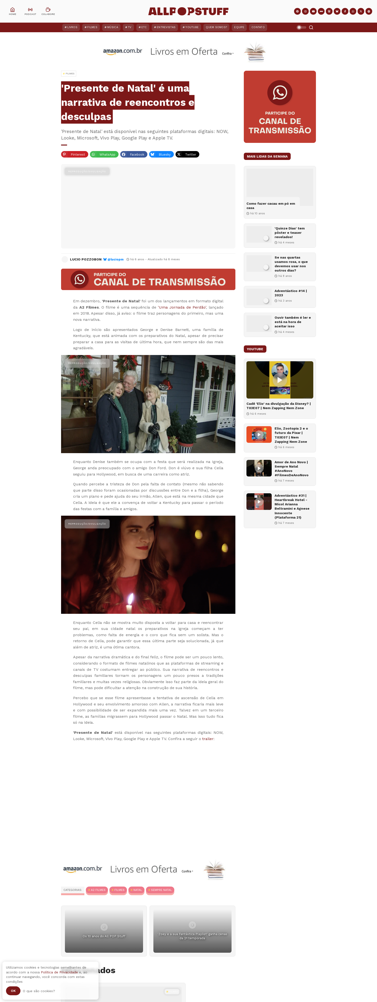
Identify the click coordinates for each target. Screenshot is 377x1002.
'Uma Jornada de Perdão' (182, 307)
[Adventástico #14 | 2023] (259, 297)
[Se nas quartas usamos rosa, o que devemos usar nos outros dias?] (259, 263)
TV (130, 27)
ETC (144, 27)
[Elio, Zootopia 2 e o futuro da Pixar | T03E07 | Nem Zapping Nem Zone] (259, 434)
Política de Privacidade (59, 972)
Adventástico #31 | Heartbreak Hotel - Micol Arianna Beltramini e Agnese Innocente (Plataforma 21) (292, 506)
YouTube (192, 27)
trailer (208, 738)
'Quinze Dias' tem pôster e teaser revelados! (290, 232)
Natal (137, 890)
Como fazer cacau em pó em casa (270, 206)
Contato (258, 27)
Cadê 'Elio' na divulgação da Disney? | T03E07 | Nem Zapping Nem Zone (278, 406)
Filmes (92, 27)
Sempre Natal (161, 890)
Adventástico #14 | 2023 (291, 293)
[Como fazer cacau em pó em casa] (279, 187)
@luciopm (115, 259)
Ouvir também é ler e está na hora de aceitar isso (293, 322)
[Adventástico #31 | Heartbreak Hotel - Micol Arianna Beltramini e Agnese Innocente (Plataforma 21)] (259, 501)
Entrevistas (166, 27)
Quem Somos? (216, 27)
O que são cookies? (39, 991)
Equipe (239, 27)
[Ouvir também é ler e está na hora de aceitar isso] (259, 323)
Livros (72, 27)
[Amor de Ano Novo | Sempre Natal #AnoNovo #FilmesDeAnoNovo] (259, 468)
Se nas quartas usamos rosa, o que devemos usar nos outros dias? (291, 264)
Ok (13, 991)
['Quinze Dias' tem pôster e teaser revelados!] (259, 234)
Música (112, 27)
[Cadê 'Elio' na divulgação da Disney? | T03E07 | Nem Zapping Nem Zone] (279, 380)
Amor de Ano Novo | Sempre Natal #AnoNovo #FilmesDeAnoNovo (291, 468)
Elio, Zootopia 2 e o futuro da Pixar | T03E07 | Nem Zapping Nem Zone (291, 435)
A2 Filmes (98, 890)
